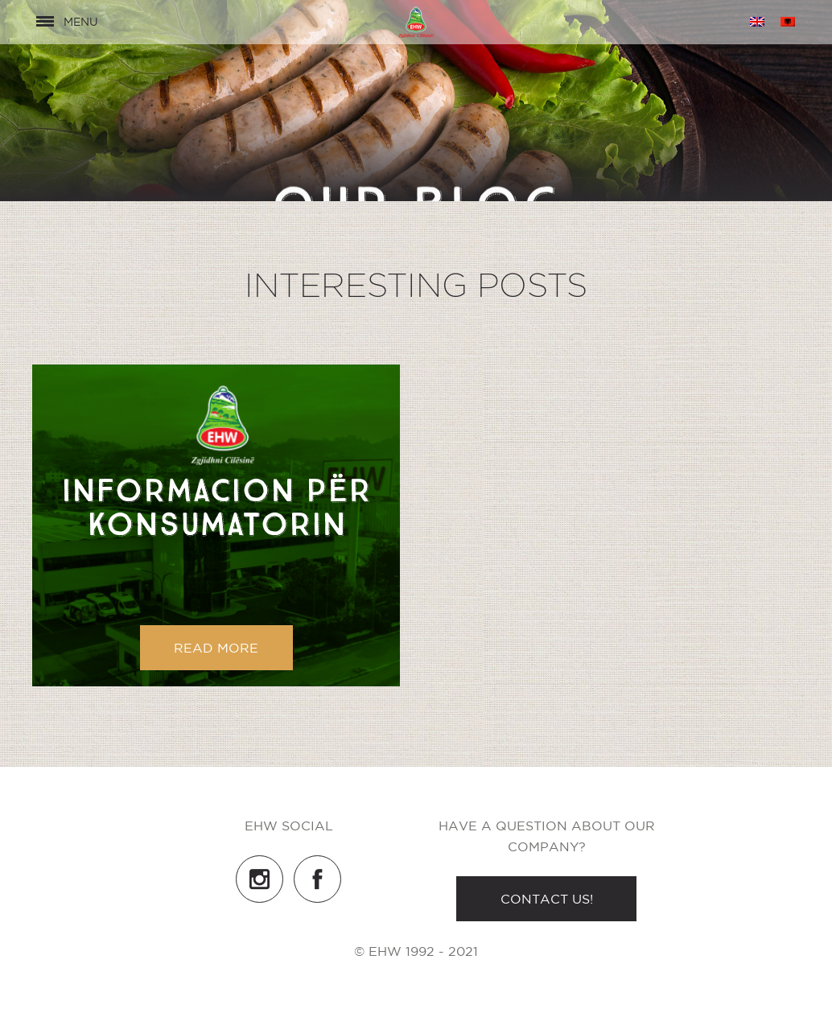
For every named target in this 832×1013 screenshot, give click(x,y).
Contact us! (546, 899)
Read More (216, 647)
